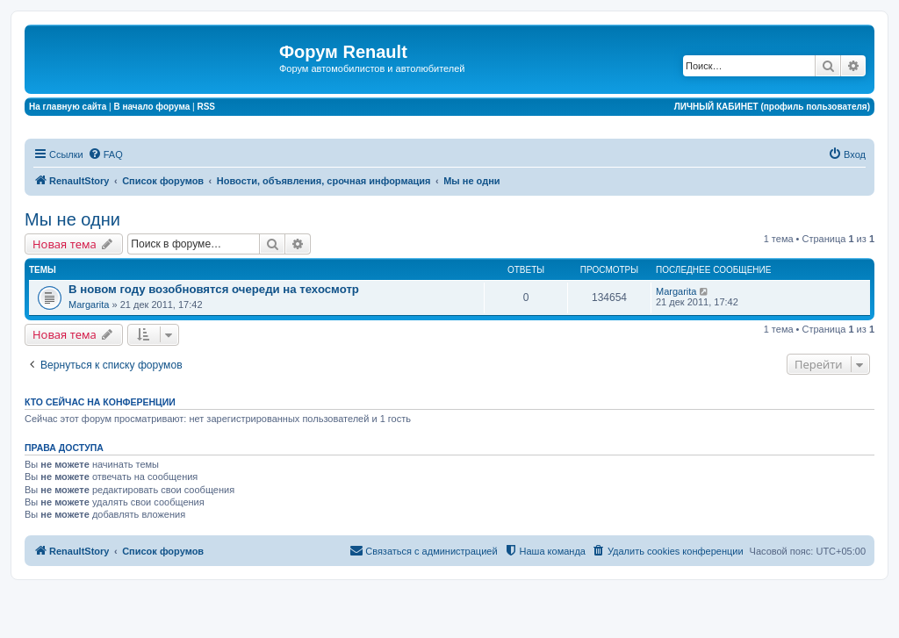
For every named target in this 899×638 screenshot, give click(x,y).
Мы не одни (72, 219)
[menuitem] (105, 154)
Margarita (88, 304)
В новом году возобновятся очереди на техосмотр (213, 289)
